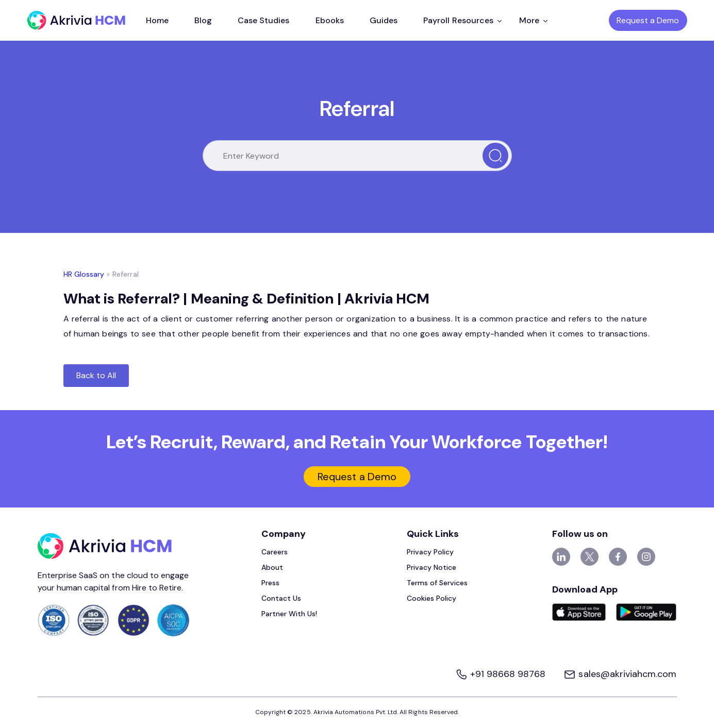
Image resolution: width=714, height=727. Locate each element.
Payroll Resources (462, 20)
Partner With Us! (289, 613)
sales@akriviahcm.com (619, 674)
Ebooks (330, 20)
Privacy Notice (432, 567)
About (272, 567)
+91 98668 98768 (502, 674)
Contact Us (281, 598)
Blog (203, 20)
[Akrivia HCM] (76, 20)
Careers (274, 551)
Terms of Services (437, 582)
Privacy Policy (430, 551)
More (533, 20)
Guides (383, 20)
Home (157, 20)
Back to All (96, 375)
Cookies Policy (432, 598)
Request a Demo (648, 20)
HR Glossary (84, 274)
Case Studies (264, 20)
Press (270, 582)
